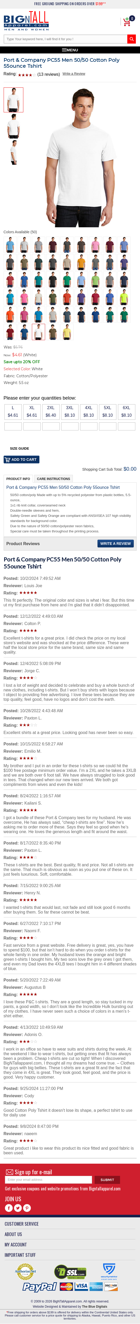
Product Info (18, 479)
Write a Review (73, 74)
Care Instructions (53, 479)
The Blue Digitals (94, 1306)
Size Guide (19, 448)
